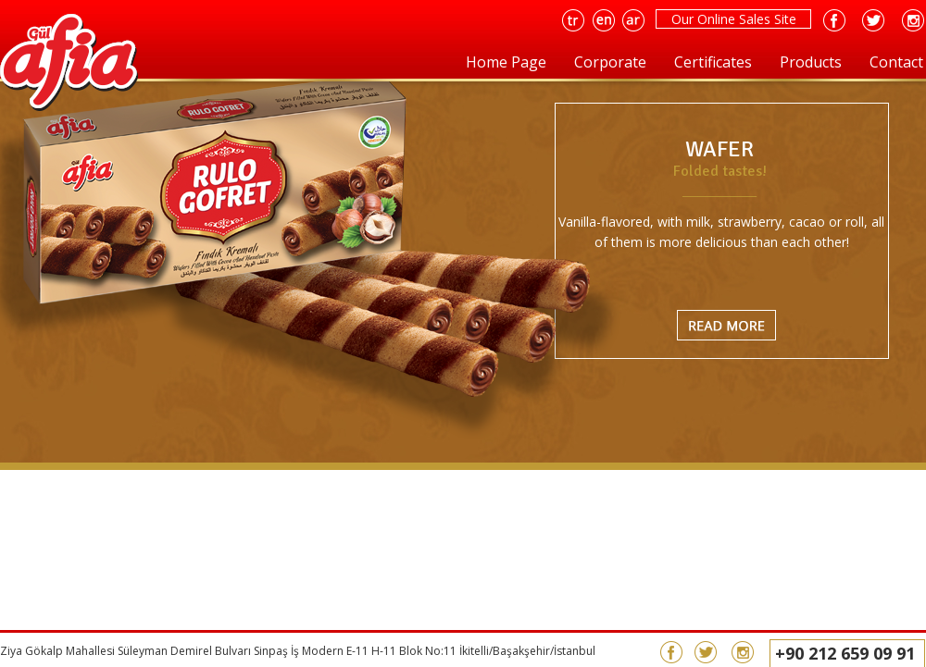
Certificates (713, 62)
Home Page (506, 62)
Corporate (610, 62)
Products (811, 62)
